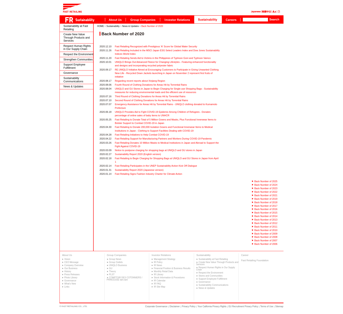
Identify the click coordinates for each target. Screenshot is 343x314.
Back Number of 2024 (265, 184)
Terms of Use (266, 306)
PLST (112, 274)
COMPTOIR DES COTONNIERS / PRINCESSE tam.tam (124, 278)
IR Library (158, 274)
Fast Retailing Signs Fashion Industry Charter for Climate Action (148, 174)
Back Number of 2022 (265, 192)
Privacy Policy (188, 306)
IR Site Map (159, 287)
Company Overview (73, 265)
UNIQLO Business (118, 265)
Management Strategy (164, 259)
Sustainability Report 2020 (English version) (138, 154)
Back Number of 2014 (265, 216)
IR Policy (158, 262)
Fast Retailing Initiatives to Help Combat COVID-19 (142, 134)
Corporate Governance (156, 306)
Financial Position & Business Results (172, 268)
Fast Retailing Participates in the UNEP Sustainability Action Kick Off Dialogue (156, 165)
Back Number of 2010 (265, 230)
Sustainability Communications (73, 80)
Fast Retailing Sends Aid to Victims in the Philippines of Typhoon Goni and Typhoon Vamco (163, 58)
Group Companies (116, 255)
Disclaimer (175, 306)
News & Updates (73, 86)
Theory (112, 271)
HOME (100, 26)
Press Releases (72, 274)
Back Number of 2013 (265, 219)
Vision (67, 259)
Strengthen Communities (78, 59)
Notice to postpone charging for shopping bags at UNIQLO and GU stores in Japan (158, 150)
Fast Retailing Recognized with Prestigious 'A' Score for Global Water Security (156, 46)
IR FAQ (157, 283)
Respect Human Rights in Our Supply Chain (77, 47)
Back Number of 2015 (265, 212)
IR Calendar (159, 280)
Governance (70, 72)
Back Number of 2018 (265, 202)
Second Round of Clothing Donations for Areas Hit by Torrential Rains (151, 100)
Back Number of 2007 (265, 240)
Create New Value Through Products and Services (76, 37)
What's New (70, 283)
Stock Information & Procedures (169, 277)
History (67, 271)
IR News (158, 265)
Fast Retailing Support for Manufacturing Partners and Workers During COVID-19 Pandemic (163, 138)
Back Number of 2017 (265, 206)
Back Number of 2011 (265, 226)
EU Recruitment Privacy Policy (243, 306)
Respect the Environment (78, 54)
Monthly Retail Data (163, 271)
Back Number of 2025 (265, 181)
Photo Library (70, 277)
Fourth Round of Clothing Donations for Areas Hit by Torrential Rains (151, 84)
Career (244, 255)
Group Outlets (116, 262)
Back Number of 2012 (265, 223)
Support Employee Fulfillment (74, 66)
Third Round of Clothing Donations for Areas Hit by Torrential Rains (150, 96)
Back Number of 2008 (265, 237)
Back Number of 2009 (265, 233)
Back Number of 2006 (265, 244)
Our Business (70, 268)
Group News (115, 259)
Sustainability (112, 26)
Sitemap (279, 306)
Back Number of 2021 (265, 195)
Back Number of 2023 (265, 188)
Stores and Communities (211, 276)
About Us (67, 255)
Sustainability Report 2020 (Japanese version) (139, 170)
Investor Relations (161, 255)
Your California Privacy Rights (212, 306)
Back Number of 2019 (265, 199)
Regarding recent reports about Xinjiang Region (140, 80)
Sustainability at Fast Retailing (75, 28)
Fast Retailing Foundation (254, 260)
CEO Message (71, 262)
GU (110, 268)
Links (66, 287)
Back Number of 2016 (265, 209)
